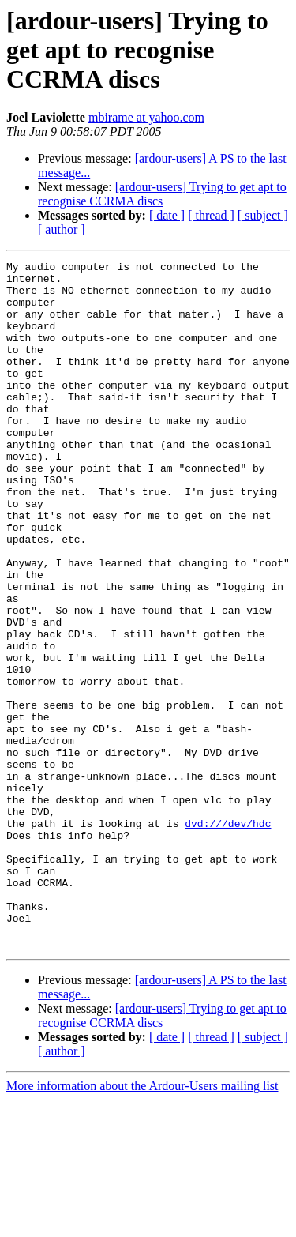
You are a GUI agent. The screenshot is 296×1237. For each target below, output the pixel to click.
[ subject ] (263, 215)
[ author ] (61, 229)
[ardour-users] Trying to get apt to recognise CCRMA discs (162, 194)
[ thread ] (211, 215)
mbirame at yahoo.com (146, 117)
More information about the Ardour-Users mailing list (142, 1223)
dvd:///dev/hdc (228, 937)
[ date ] (167, 215)
